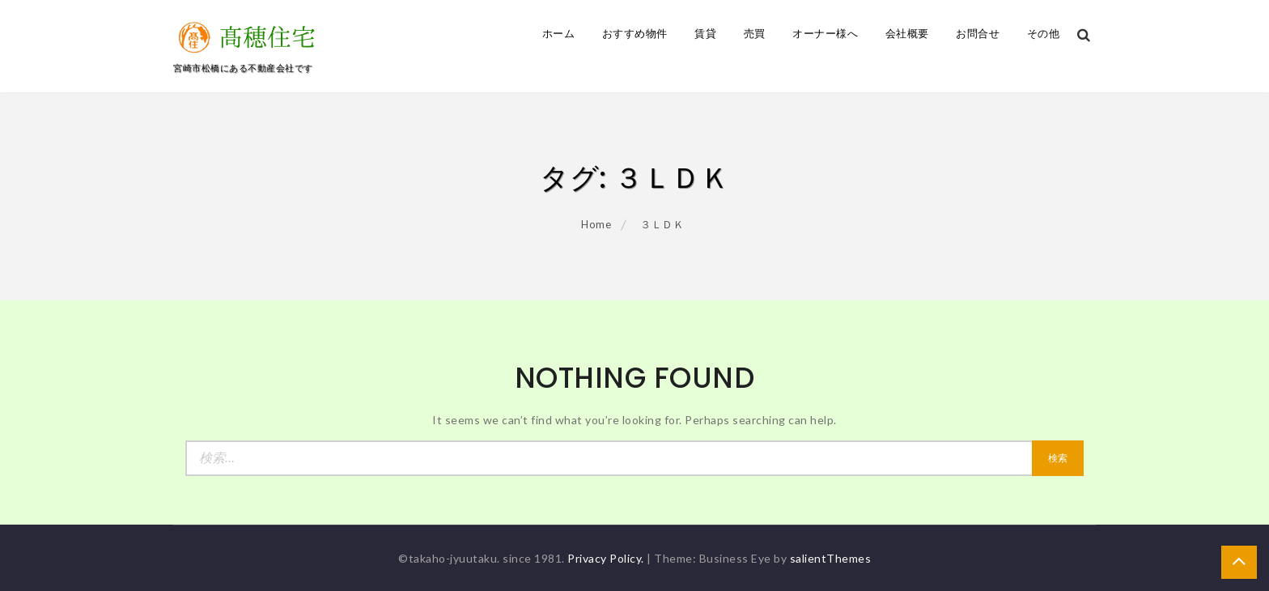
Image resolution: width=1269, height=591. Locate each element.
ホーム (558, 33)
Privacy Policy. (605, 558)
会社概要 (907, 33)
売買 (755, 33)
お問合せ (977, 33)
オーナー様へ (825, 33)
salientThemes (831, 558)
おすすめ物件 (635, 33)
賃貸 (705, 33)
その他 (1043, 33)
